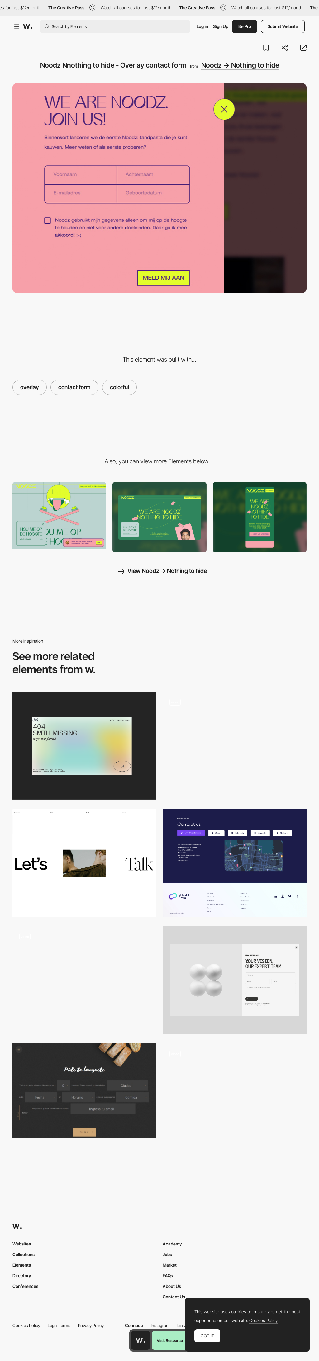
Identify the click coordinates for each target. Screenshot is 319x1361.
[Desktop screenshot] (159, 517)
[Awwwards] (27, 26)
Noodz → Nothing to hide (240, 65)
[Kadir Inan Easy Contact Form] (84, 977)
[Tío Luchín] (84, 1090)
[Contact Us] (235, 863)
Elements (21, 1265)
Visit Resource (170, 1340)
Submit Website (283, 26)
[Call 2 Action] (84, 863)
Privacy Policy (91, 1325)
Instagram (160, 1325)
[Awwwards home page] (140, 1340)
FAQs (168, 1275)
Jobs (167, 1254)
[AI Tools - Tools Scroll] (235, 746)
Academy (172, 1243)
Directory (21, 1275)
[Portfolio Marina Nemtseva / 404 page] (84, 746)
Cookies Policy (26, 1325)
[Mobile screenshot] (260, 517)
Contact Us (174, 1296)
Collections (23, 1254)
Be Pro (244, 26)
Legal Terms (59, 1325)
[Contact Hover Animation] (235, 1097)
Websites (21, 1243)
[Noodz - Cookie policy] (59, 515)
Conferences (25, 1286)
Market (170, 1265)
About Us (172, 1286)
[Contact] (235, 980)
